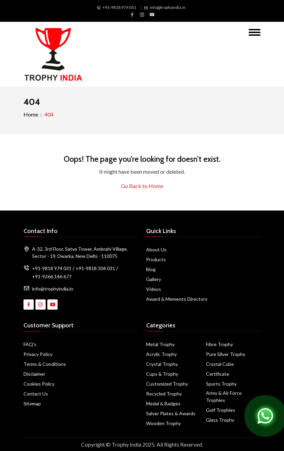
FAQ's (29, 344)
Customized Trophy (167, 384)
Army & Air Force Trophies (224, 396)
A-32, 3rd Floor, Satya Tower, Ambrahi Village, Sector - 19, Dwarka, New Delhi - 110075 (80, 252)
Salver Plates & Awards (170, 413)
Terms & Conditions (44, 364)
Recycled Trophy (164, 393)
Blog (151, 269)
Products (156, 259)
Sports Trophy (221, 384)
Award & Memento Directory (176, 299)
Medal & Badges (163, 403)
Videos (153, 289)
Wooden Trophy (163, 423)
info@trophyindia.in (168, 7)
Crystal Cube (220, 364)
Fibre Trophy (219, 344)
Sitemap (32, 403)
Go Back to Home (142, 186)
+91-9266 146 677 (52, 276)
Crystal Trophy (162, 364)
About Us (156, 249)
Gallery (153, 279)
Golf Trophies (220, 410)
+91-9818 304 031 (95, 268)
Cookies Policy (38, 384)
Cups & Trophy (162, 374)
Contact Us (35, 393)
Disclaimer (34, 374)
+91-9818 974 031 (119, 7)
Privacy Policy (37, 354)
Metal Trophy (160, 344)
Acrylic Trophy (161, 354)
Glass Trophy (220, 420)
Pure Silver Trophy (225, 354)
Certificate (217, 374)
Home (30, 114)
